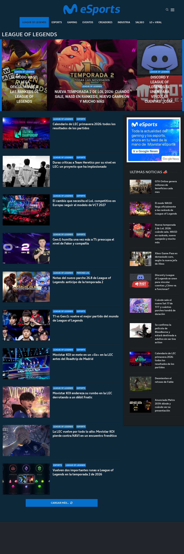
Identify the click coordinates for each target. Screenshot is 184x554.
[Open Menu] (172, 10)
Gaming (72, 22)
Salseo (139, 22)
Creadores (105, 22)
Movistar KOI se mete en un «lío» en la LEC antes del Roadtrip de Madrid (83, 358)
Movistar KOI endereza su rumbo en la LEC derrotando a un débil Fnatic (82, 395)
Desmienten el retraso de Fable (164, 380)
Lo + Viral (156, 22)
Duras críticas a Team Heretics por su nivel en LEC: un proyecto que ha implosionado (84, 164)
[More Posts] (62, 503)
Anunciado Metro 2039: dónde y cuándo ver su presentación (165, 405)
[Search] (167, 9)
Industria (124, 22)
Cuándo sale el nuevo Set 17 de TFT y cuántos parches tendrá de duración (165, 307)
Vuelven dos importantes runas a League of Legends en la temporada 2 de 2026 (83, 472)
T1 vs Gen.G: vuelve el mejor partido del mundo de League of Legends (86, 318)
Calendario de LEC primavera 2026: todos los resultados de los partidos (84, 126)
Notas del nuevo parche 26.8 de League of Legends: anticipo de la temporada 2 (82, 280)
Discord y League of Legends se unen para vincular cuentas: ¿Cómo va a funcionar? (159, 89)
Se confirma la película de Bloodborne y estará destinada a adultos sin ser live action (165, 333)
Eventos (87, 22)
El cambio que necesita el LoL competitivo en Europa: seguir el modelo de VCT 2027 (84, 203)
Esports (57, 22)
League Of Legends (34, 22)
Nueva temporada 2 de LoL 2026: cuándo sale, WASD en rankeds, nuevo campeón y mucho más (92, 97)
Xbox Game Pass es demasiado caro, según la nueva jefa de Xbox (166, 259)
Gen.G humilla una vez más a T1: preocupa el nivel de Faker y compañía (83, 241)
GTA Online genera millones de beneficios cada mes (166, 187)
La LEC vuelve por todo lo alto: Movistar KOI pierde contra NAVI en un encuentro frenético (85, 433)
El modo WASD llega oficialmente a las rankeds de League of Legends (24, 89)
